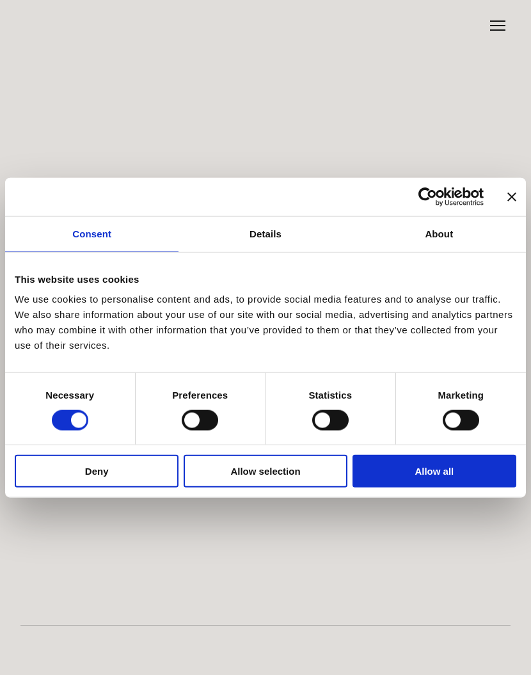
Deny (97, 471)
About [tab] (439, 233)
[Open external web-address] (73, 642)
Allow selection (265, 471)
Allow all (434, 471)
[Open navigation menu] (498, 25)
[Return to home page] (58, 26)
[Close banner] (511, 196)
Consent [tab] (91, 233)
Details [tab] (265, 233)
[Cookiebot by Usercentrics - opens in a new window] (428, 196)
